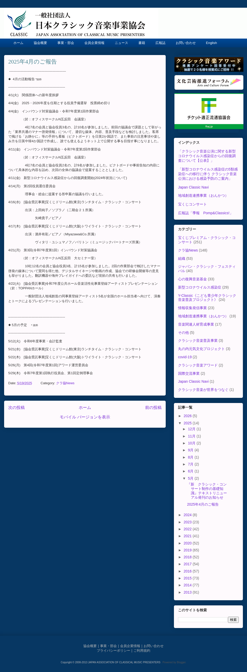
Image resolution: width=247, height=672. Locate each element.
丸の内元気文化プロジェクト (201, 349)
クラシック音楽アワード (198, 365)
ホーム (18, 43)
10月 (192, 443)
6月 (191, 471)
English (211, 43)
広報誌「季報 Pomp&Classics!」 (205, 213)
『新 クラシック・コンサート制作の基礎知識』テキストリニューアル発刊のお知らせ (207, 490)
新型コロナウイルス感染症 (199, 287)
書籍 (141, 43)
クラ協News (65, 383)
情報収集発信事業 (192, 308)
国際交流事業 (189, 373)
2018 (188, 557)
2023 (188, 522)
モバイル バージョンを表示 (85, 417)
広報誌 (160, 43)
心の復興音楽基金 (192, 279)
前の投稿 (153, 407)
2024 (188, 515)
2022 (188, 529)
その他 (183, 332)
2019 (188, 550)
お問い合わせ (186, 43)
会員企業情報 (94, 43)
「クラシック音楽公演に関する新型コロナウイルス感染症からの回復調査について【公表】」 (207, 156)
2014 (188, 585)
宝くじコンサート (192, 204)
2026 (188, 416)
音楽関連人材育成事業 (196, 324)
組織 (181, 258)
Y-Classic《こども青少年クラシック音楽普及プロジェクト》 (207, 297)
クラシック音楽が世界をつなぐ (203, 390)
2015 (188, 578)
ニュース (121, 43)
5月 (191, 478)
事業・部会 (65, 43)
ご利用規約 (142, 650)
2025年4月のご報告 (203, 504)
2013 (188, 592)
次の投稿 (16, 407)
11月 (192, 436)
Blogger (181, 662)
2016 (188, 571)
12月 (192, 429)
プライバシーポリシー (113, 650)
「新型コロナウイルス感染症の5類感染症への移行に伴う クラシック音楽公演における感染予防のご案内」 (208, 174)
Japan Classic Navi (193, 187)
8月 (191, 457)
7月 (191, 464)
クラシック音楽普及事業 (198, 340)
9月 (191, 450)
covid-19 (185, 357)
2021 (188, 536)
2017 (188, 564)
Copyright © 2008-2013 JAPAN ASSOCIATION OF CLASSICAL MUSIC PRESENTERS (111, 662)
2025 (188, 423)
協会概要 (40, 43)
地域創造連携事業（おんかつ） (203, 195)
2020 (188, 543)
